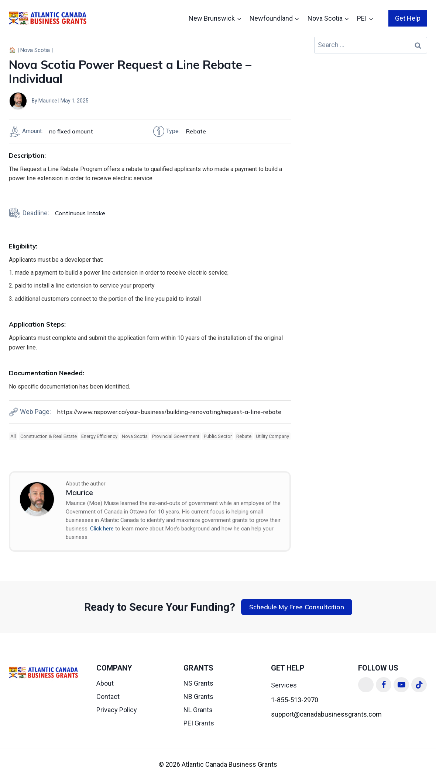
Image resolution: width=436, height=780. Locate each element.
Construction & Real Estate (48, 436)
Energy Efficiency (99, 436)
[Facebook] (383, 685)
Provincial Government (175, 436)
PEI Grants (198, 723)
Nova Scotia (35, 50)
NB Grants (198, 696)
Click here (102, 528)
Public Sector (218, 436)
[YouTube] (401, 685)
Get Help (407, 18)
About (105, 683)
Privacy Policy (116, 710)
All (13, 436)
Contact (108, 696)
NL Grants (198, 710)
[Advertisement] (370, 109)
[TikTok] (419, 685)
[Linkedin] (366, 685)
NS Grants (198, 683)
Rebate (243, 436)
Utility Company (272, 436)
